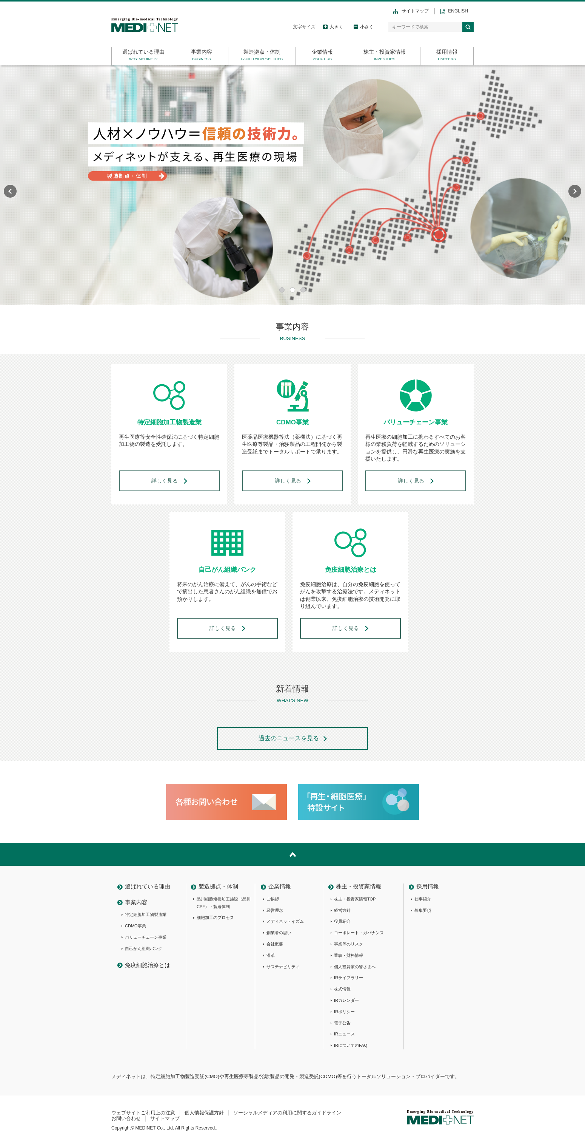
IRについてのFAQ (350, 1045)
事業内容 (201, 52)
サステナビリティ (283, 966)
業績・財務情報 (348, 955)
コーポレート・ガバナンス (359, 932)
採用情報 (446, 52)
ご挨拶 (272, 899)
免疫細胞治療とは (147, 965)
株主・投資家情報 (384, 52)
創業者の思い (278, 932)
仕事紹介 (422, 899)
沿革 (270, 955)
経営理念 (274, 910)
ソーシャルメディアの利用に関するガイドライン (287, 1113)
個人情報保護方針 (204, 1113)
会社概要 (274, 944)
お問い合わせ (126, 1118)
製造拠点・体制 (261, 52)
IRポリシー (344, 1011)
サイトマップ (415, 11)
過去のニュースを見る (289, 738)
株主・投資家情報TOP (355, 899)
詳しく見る (164, 481)
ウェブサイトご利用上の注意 (143, 1113)
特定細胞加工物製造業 (145, 914)
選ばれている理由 (143, 52)
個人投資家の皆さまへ (355, 966)
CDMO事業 (135, 926)
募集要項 (422, 910)
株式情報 (342, 989)
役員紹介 (342, 921)
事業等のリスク (348, 944)
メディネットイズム (285, 921)
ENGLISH (458, 11)
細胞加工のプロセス (215, 917)
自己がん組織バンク (143, 948)
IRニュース (344, 1034)
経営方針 (342, 910)
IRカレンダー (346, 1000)
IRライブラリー (348, 977)
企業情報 (322, 52)
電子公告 (342, 1023)
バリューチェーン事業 (145, 937)
